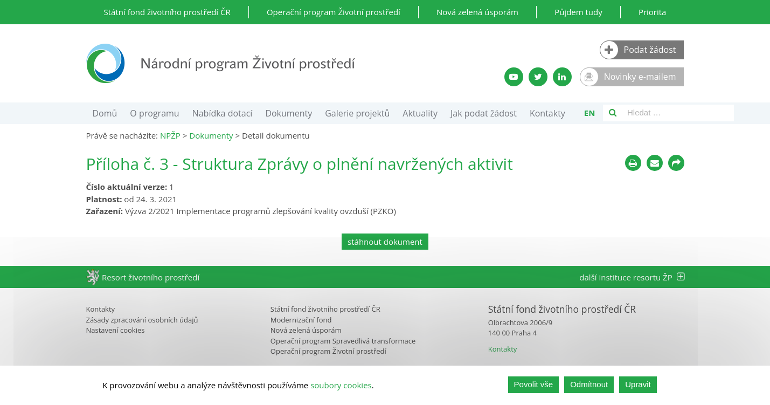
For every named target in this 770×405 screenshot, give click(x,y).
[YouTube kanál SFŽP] (513, 76)
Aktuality (420, 113)
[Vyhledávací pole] (678, 113)
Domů (105, 113)
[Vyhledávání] (612, 113)
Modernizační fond (301, 320)
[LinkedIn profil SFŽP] (562, 76)
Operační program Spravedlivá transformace (343, 341)
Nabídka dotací (222, 113)
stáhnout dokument (385, 241)
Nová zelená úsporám (477, 11)
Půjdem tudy (578, 11)
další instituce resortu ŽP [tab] (631, 277)
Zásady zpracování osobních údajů (142, 320)
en (589, 112)
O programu (154, 113)
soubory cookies (341, 385)
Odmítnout (589, 385)
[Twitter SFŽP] (538, 76)
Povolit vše (533, 385)
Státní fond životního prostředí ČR (167, 11)
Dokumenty (288, 113)
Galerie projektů (357, 113)
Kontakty (547, 113)
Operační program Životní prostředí (333, 11)
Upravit (638, 385)
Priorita (653, 11)
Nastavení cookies (115, 330)
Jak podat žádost (483, 113)
